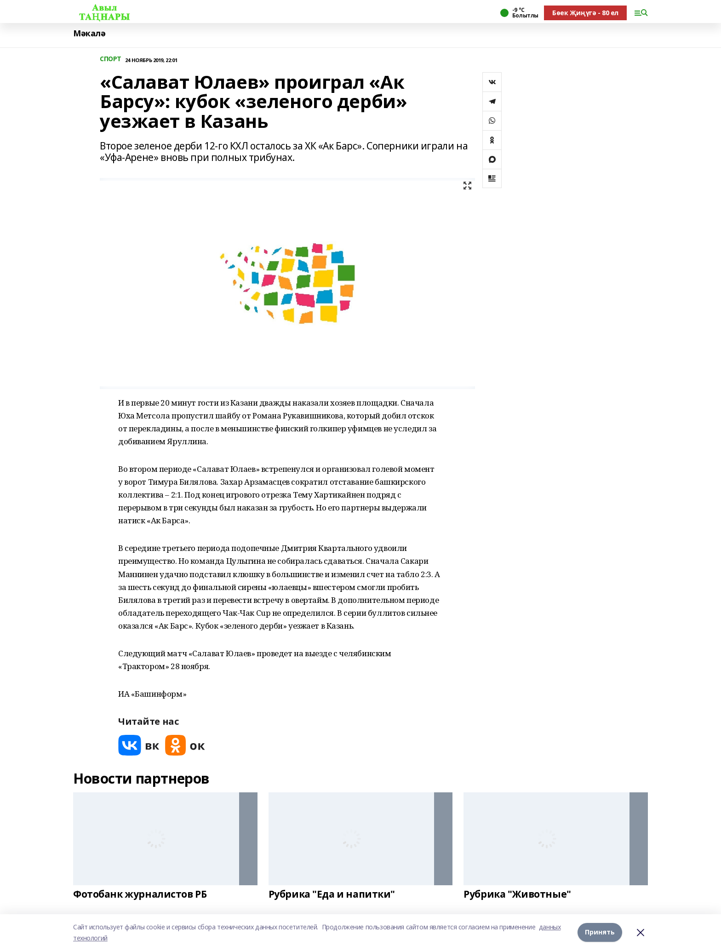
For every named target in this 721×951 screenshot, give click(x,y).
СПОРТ (110, 59)
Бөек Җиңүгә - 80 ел (585, 12)
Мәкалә (89, 33)
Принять (600, 932)
